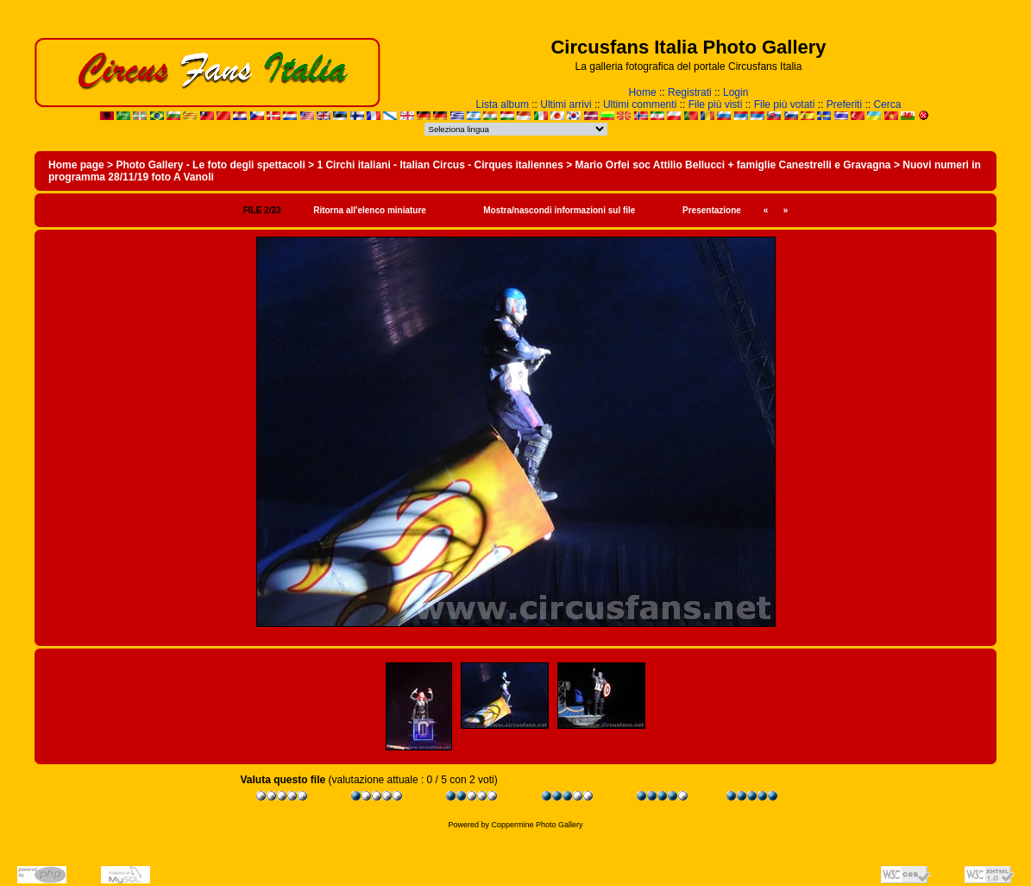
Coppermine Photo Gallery (536, 824)
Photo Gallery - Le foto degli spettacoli (210, 165)
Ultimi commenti (639, 104)
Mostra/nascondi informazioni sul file (559, 210)
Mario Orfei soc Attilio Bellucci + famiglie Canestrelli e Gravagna (733, 165)
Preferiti (844, 104)
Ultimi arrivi (565, 104)
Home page (76, 165)
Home (643, 92)
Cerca (887, 104)
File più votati (784, 104)
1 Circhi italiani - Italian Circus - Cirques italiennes (440, 165)
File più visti (715, 104)
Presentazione (711, 210)
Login (735, 92)
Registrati (690, 92)
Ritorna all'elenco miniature (369, 210)
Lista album (502, 104)
